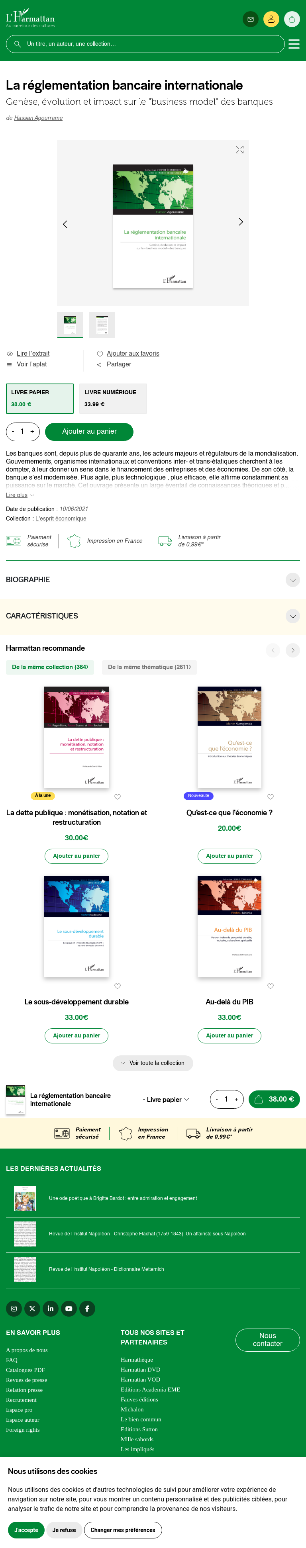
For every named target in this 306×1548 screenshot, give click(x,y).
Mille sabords (137, 1439)
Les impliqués (138, 1449)
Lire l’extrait (27, 354)
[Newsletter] (251, 19)
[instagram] (14, 1309)
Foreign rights (23, 1430)
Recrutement (21, 1400)
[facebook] (87, 1309)
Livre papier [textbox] (164, 1099)
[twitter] (32, 1309)
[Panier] (292, 19)
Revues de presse (26, 1380)
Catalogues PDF (25, 1370)
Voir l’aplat (26, 365)
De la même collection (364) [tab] (50, 667)
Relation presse (24, 1390)
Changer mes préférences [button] (123, 1530)
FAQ (12, 1360)
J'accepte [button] (26, 1530)
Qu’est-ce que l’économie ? (229, 813)
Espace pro (19, 1410)
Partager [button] (113, 365)
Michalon (132, 1409)
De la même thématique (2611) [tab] (149, 667)
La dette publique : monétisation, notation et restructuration (76, 817)
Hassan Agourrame (38, 118)
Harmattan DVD (141, 1369)
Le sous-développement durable (77, 1002)
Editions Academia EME (150, 1389)
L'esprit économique (60, 519)
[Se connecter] (271, 19)
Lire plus (16, 495)
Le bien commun (141, 1419)
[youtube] (69, 1309)
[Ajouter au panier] (76, 856)
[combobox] (170, 1099)
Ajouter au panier (89, 431)
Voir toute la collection (156, 1063)
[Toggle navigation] (294, 44)
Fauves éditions (139, 1399)
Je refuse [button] (64, 1530)
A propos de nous (27, 1350)
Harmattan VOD (140, 1379)
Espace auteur (22, 1420)
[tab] (40, 399)
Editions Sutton (139, 1429)
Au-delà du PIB (229, 1002)
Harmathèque (137, 1359)
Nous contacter (267, 1340)
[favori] (117, 797)
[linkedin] (51, 1309)
